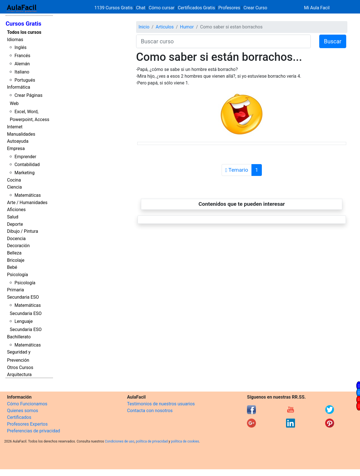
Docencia (16, 238)
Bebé (12, 267)
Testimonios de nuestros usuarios (161, 403)
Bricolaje (15, 260)
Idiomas (15, 39)
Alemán (22, 63)
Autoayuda (17, 141)
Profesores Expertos (27, 424)
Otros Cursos (20, 367)
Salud (12, 217)
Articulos (165, 27)
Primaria (15, 289)
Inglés (20, 47)
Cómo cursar (162, 7)
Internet (14, 126)
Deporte (15, 224)
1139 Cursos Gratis (114, 7)
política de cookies (185, 441)
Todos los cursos (24, 32)
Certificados (19, 417)
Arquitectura (19, 374)
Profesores (229, 7)
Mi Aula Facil (317, 7)
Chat (140, 7)
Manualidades (21, 134)
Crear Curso (255, 7)
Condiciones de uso (119, 441)
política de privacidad (152, 441)
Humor (187, 27)
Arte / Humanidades (27, 202)
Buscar (332, 41)
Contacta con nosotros (150, 410)
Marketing (24, 172)
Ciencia (14, 187)
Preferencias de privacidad (33, 430)
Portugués (24, 80)
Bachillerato (19, 336)
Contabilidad (27, 164)
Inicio (144, 27)
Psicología (17, 274)
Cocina (14, 180)
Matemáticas (27, 195)
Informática (18, 87)
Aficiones (16, 209)
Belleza (14, 253)
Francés (22, 55)
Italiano (21, 72)
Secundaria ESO (23, 297)
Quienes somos (22, 410)
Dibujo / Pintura (22, 231)
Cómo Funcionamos (27, 403)
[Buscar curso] (223, 41)
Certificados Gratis (196, 7)
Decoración (18, 245)
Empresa (16, 148)
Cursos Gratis (23, 23)
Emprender (25, 156)
